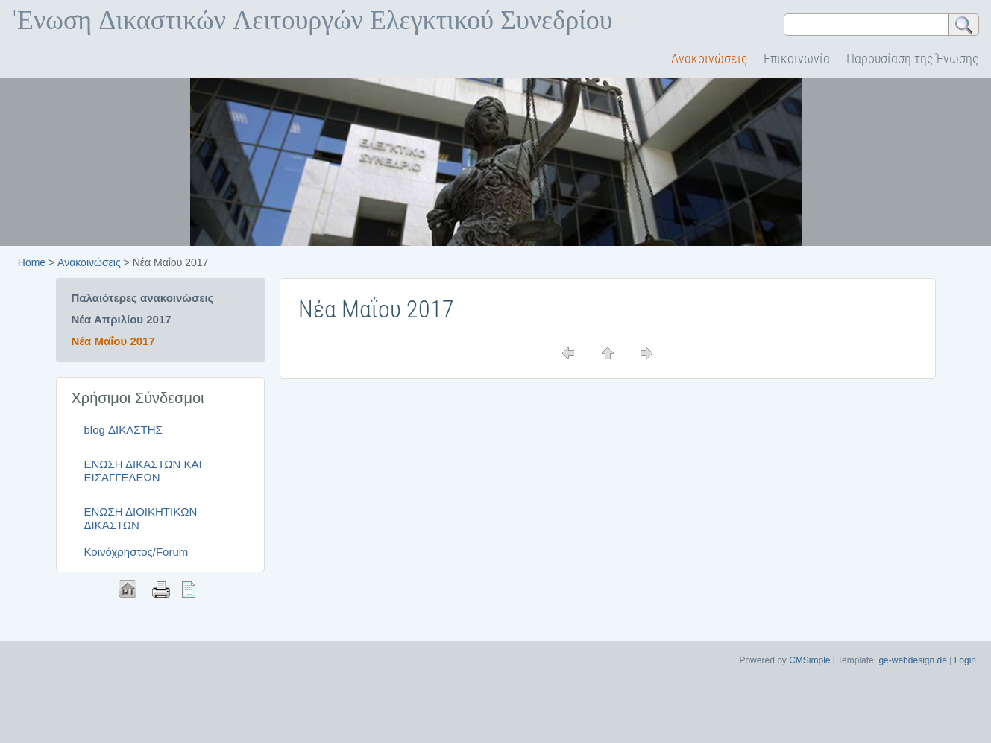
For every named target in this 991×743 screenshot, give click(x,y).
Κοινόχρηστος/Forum (136, 552)
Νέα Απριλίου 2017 (122, 319)
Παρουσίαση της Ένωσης (912, 58)
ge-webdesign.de (912, 660)
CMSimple (809, 660)
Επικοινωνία (797, 58)
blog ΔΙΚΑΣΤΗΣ (123, 429)
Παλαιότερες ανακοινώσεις (143, 297)
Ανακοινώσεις (709, 58)
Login (965, 660)
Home (31, 262)
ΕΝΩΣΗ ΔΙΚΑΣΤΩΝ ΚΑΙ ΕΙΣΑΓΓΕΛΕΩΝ (143, 471)
